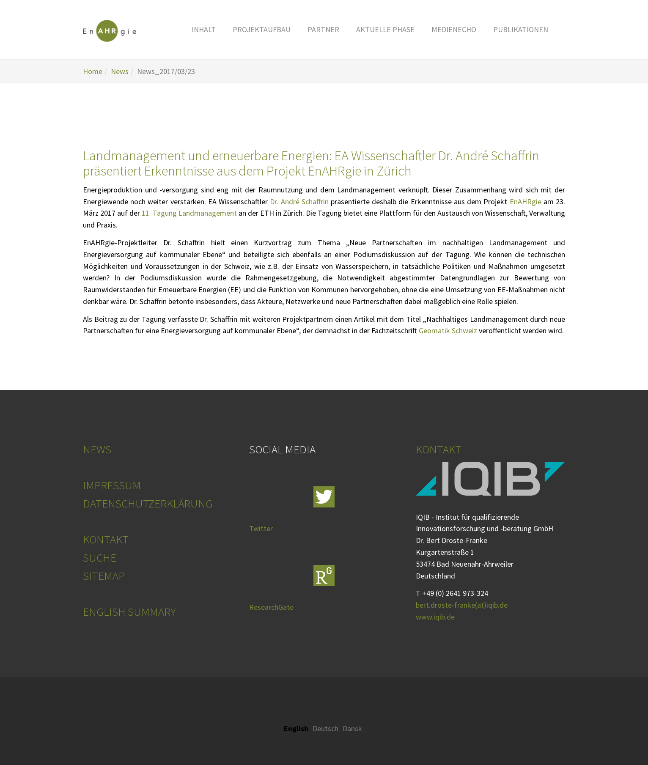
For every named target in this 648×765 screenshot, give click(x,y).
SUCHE (99, 557)
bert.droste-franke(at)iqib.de (462, 605)
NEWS (97, 449)
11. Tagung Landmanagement (189, 213)
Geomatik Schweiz (448, 330)
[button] (203, 29)
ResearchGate (271, 607)
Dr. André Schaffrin (299, 201)
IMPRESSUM (112, 485)
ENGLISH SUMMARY (129, 611)
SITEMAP (104, 575)
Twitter (261, 528)
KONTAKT (106, 539)
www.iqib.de (435, 617)
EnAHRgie (525, 201)
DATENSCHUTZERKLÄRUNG (148, 503)
